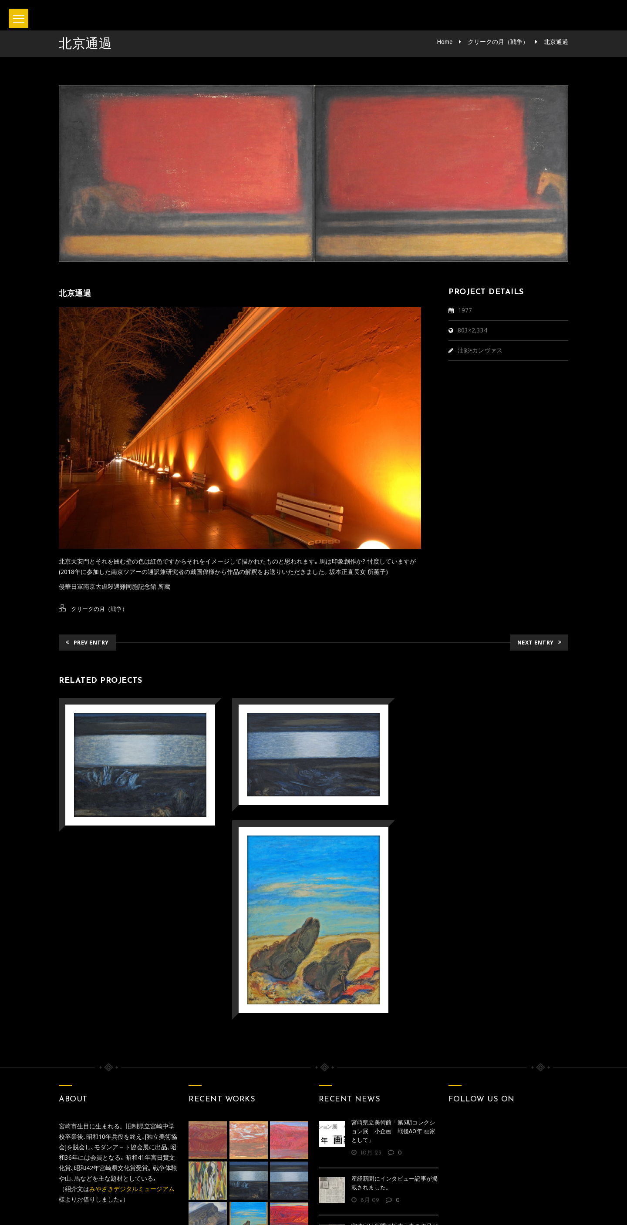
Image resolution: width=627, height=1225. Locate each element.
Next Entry (539, 642)
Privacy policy (348, 1181)
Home (444, 41)
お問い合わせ (286, 1181)
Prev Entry (87, 642)
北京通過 (556, 41)
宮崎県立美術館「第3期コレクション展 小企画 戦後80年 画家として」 (393, 1009)
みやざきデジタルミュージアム (132, 1066)
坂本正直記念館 (289, 1206)
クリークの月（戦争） (498, 41)
